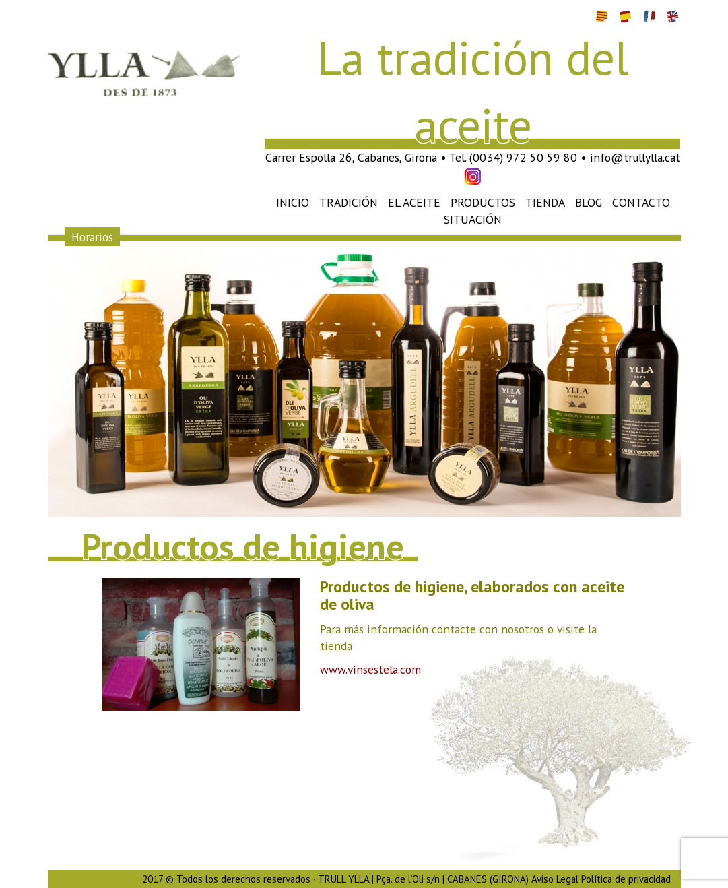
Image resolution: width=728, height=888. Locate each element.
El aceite (414, 202)
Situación (473, 219)
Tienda (545, 202)
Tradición (348, 202)
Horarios (92, 236)
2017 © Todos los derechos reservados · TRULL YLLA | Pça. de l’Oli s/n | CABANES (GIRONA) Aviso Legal (360, 879)
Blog (588, 202)
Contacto (641, 202)
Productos (483, 202)
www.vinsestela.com (370, 669)
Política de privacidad (626, 879)
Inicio (292, 202)
